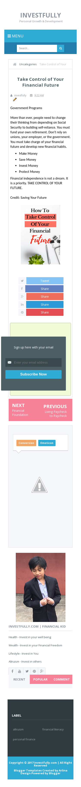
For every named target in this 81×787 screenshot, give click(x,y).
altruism (18, 729)
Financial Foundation (20, 413)
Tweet (44, 281)
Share (45, 289)
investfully (40, 15)
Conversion (26, 443)
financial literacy (53, 729)
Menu (16, 35)
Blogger (54, 773)
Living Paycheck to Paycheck (56, 414)
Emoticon (46, 443)
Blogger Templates (28, 770)
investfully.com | (46, 763)
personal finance (24, 739)
